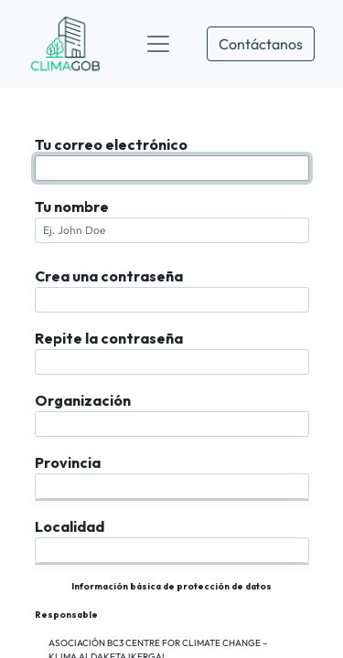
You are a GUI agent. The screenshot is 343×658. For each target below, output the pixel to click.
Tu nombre (72, 206)
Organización (83, 400)
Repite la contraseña (109, 338)
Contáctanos (261, 44)
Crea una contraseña (109, 276)
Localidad (69, 526)
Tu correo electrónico (111, 144)
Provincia (68, 462)
